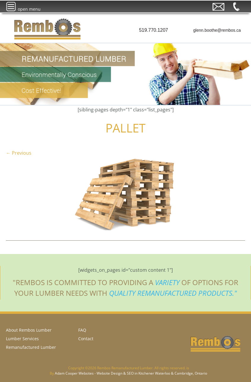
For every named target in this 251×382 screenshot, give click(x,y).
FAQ (82, 330)
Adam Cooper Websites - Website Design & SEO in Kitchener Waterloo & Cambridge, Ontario (131, 373)
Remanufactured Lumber (31, 347)
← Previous (18, 153)
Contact (85, 338)
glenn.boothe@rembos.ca (217, 30)
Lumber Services (22, 338)
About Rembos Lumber (29, 330)
